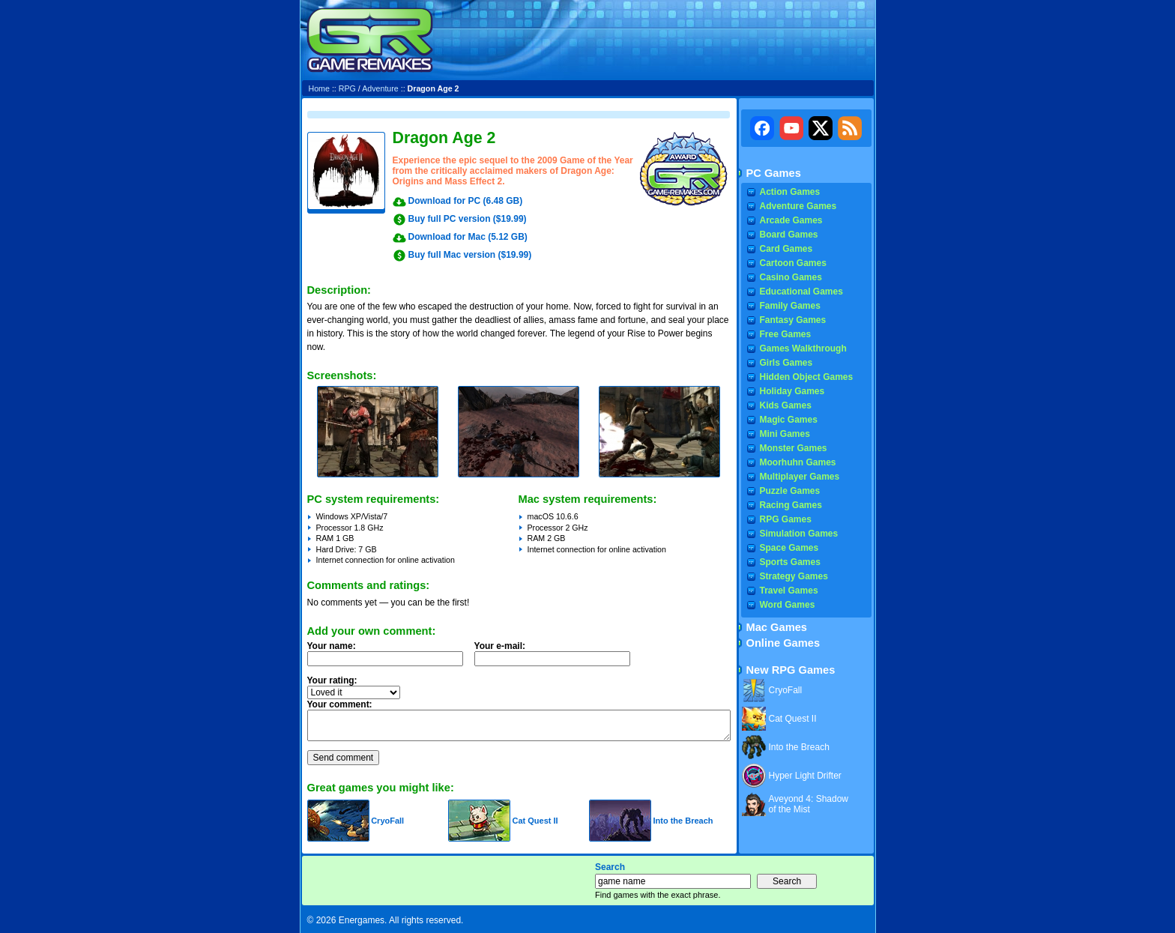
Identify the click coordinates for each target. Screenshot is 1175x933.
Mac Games (776, 627)
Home (319, 88)
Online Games (783, 643)
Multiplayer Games (800, 476)
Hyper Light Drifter (805, 775)
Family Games (790, 306)
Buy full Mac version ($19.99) (470, 255)
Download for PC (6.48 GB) (465, 201)
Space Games (789, 548)
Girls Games (786, 362)
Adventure (380, 88)
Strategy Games (794, 576)
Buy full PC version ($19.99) (467, 219)
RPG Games (786, 519)
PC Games (773, 173)
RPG (347, 88)
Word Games (787, 605)
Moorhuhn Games (798, 462)
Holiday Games (792, 391)
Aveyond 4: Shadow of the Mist (809, 804)
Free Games (786, 334)
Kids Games (786, 405)
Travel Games (789, 590)
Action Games (790, 192)
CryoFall (387, 820)
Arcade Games (791, 220)
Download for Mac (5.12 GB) (468, 237)
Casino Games (791, 277)
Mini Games (785, 434)
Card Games (786, 249)
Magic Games (789, 419)
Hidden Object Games (807, 377)
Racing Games (791, 505)
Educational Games (801, 291)
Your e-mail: (556, 658)
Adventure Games (798, 206)
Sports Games (790, 562)
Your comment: (339, 704)
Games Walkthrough (803, 348)
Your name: (331, 646)
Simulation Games (799, 533)
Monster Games (793, 448)
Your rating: (332, 680)
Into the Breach (683, 820)
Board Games (789, 234)
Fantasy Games (793, 320)
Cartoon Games (793, 263)
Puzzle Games (790, 491)
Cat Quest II (535, 820)
